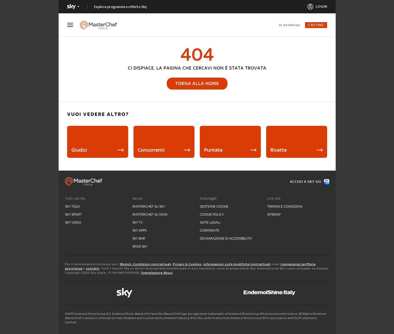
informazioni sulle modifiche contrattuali (237, 264)
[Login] (317, 6)
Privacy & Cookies (187, 264)
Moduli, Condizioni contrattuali (145, 264)
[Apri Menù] (73, 25)
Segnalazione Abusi (157, 273)
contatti (93, 268)
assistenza (74, 268)
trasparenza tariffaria (298, 264)
